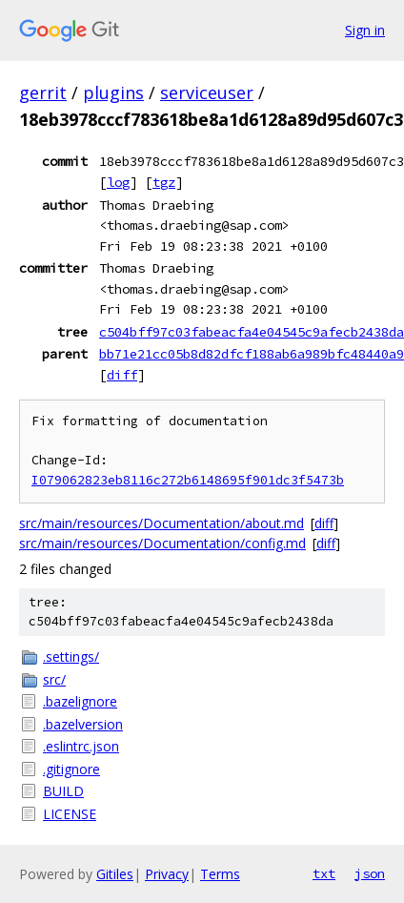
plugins (113, 92)
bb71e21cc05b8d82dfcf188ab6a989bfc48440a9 (251, 353)
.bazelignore (80, 701)
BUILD (63, 791)
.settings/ (71, 656)
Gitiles (114, 874)
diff (122, 374)
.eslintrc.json (81, 746)
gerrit (43, 92)
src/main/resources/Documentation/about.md (161, 523)
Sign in (365, 30)
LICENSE (69, 814)
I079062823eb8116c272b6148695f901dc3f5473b (187, 480)
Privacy (167, 874)
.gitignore (71, 769)
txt (324, 873)
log (118, 182)
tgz (163, 182)
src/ (54, 679)
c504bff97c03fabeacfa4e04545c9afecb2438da (251, 331)
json (369, 873)
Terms (220, 874)
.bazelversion (83, 724)
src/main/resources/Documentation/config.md (162, 543)
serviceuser (206, 92)
